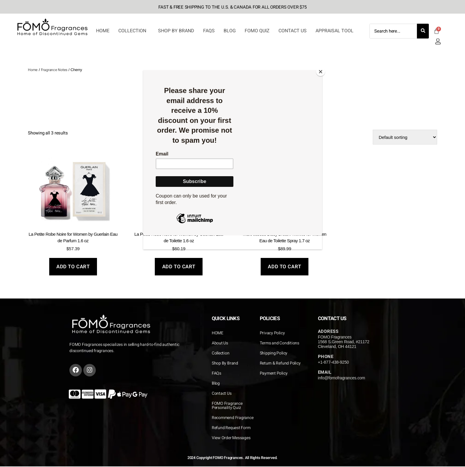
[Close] (320, 71)
